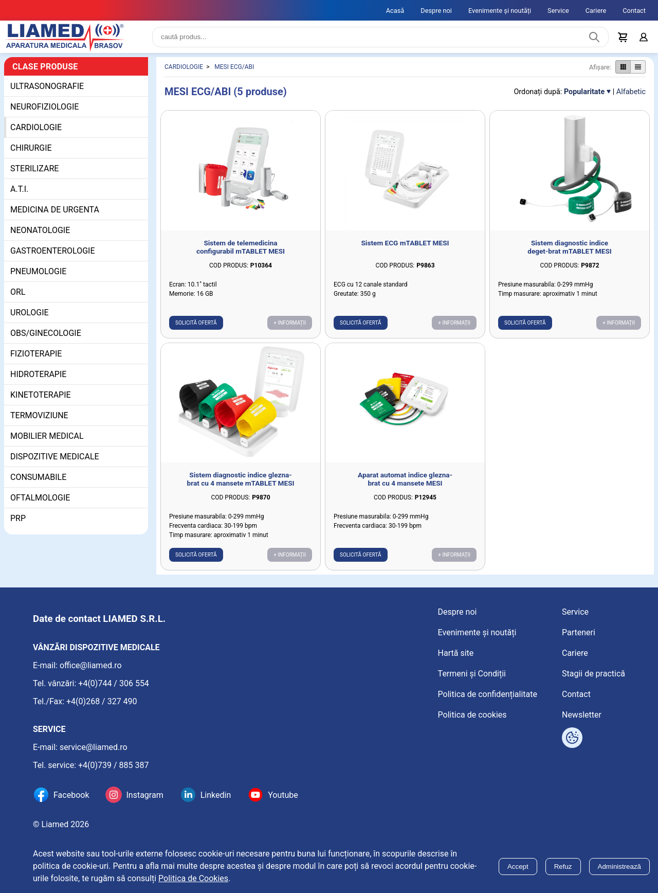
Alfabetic (631, 96)
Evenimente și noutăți (499, 10)
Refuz (563, 866)
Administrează (619, 866)
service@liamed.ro (93, 747)
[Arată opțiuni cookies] (572, 737)
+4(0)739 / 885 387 (113, 765)
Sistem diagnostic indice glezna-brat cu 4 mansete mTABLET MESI (241, 483)
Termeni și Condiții (472, 673)
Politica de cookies (472, 715)
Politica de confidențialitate (487, 694)
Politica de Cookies (193, 878)
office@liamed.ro (91, 665)
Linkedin (215, 795)
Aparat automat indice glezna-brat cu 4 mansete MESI (405, 483)
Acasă (395, 10)
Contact (634, 10)
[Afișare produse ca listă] (638, 71)
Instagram (144, 795)
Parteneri (578, 632)
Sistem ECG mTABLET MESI (405, 247)
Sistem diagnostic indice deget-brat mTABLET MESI (569, 251)
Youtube (283, 795)
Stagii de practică (593, 673)
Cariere (596, 10)
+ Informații (289, 327)
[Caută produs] (594, 39)
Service (558, 10)
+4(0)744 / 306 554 (113, 683)
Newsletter (581, 715)
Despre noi (436, 10)
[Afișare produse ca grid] (622, 71)
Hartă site (456, 653)
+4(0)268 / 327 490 (101, 701)
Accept (517, 866)
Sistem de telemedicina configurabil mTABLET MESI (240, 251)
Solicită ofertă (196, 327)
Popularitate (584, 96)
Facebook (71, 795)
